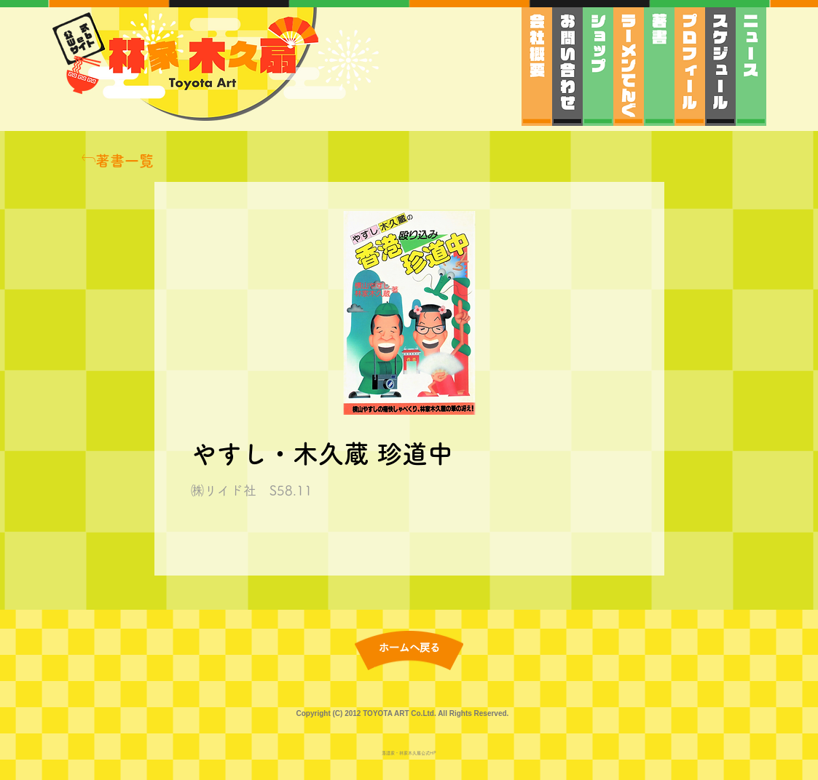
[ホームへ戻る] (409, 648)
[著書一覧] (117, 161)
